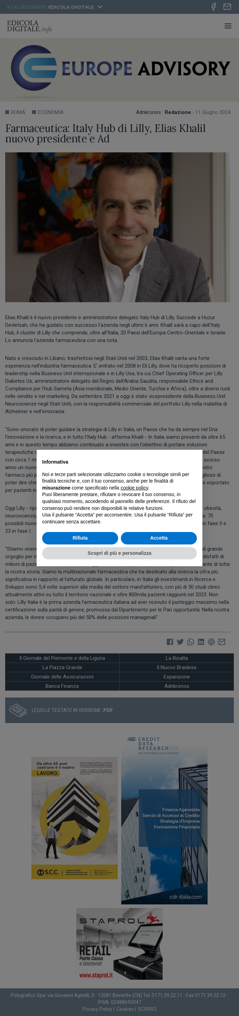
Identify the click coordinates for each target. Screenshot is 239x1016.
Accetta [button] (159, 538)
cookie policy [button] (134, 488)
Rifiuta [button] (80, 538)
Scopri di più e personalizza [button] (119, 553)
